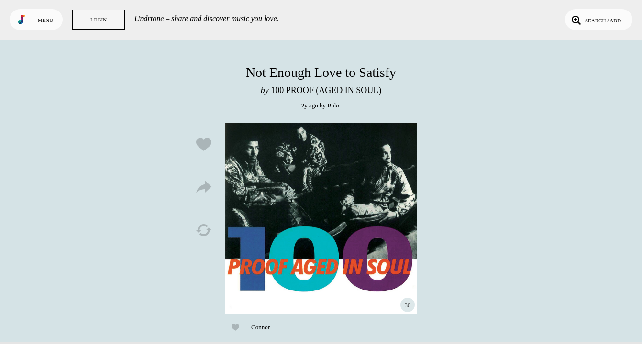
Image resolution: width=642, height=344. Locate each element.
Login (98, 19)
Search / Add (595, 19)
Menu (45, 20)
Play (321, 218)
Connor (260, 327)
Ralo (333, 105)
